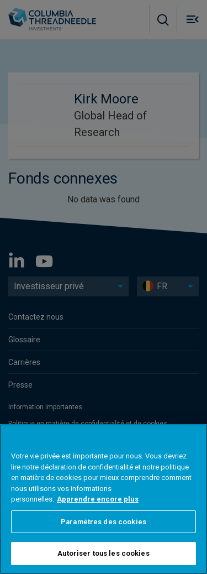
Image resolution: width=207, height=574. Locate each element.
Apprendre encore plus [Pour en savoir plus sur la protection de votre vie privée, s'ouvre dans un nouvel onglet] (98, 499)
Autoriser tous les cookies (103, 553)
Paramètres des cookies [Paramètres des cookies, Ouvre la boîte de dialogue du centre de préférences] (103, 522)
